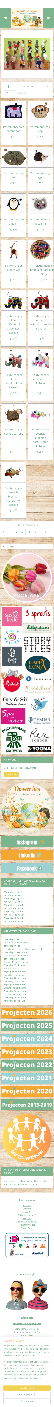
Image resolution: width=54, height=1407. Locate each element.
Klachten (27, 1218)
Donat (4, 1362)
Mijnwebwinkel (41, 1402)
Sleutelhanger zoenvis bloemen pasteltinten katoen (40, 438)
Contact (27, 1205)
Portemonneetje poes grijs (40, 221)
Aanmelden (11, 774)
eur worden (12, 1362)
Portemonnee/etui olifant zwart (14, 129)
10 (44, 531)
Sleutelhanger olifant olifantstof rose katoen (13, 381)
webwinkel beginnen (15, 1402)
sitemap (40, 1397)
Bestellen (27, 1208)
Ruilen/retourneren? (27, 1215)
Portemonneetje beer (13, 175)
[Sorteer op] (27, 86)
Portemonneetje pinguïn (13, 221)
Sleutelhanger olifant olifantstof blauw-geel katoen (13, 324)
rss (46, 1397)
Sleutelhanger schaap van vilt (13, 431)
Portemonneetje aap (40, 129)
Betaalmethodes (27, 1224)
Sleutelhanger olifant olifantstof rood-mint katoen (40, 322)
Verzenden (27, 1212)
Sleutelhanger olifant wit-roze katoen (40, 379)
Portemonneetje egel (40, 175)
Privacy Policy (27, 1228)
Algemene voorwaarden (27, 1221)
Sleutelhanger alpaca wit (13, 268)
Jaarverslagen (7, 1366)
